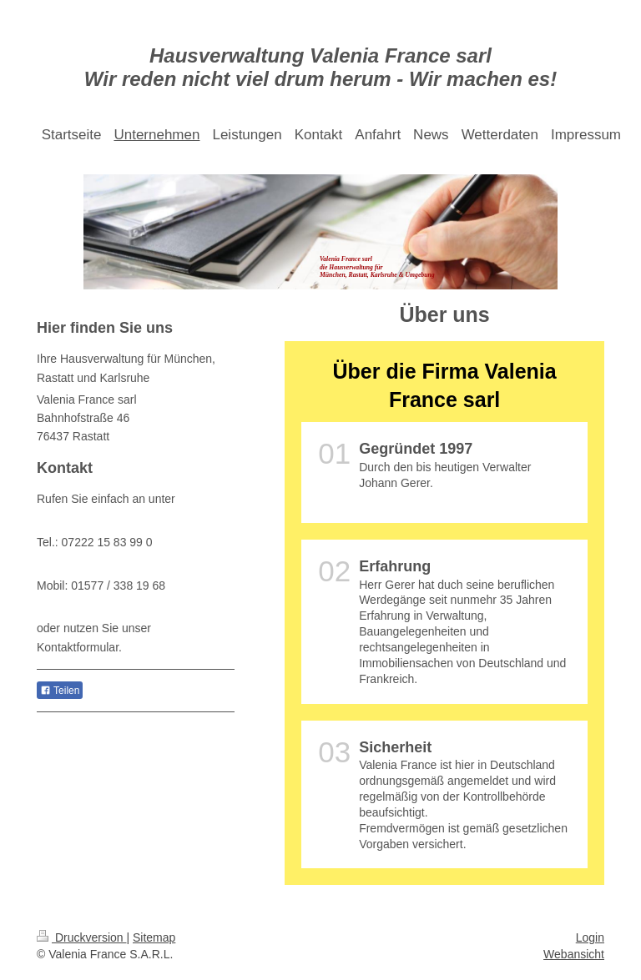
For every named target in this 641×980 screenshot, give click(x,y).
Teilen (59, 690)
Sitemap (154, 937)
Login (590, 937)
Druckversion (81, 937)
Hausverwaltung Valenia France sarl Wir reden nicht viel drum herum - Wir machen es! (320, 67)
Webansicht (573, 954)
